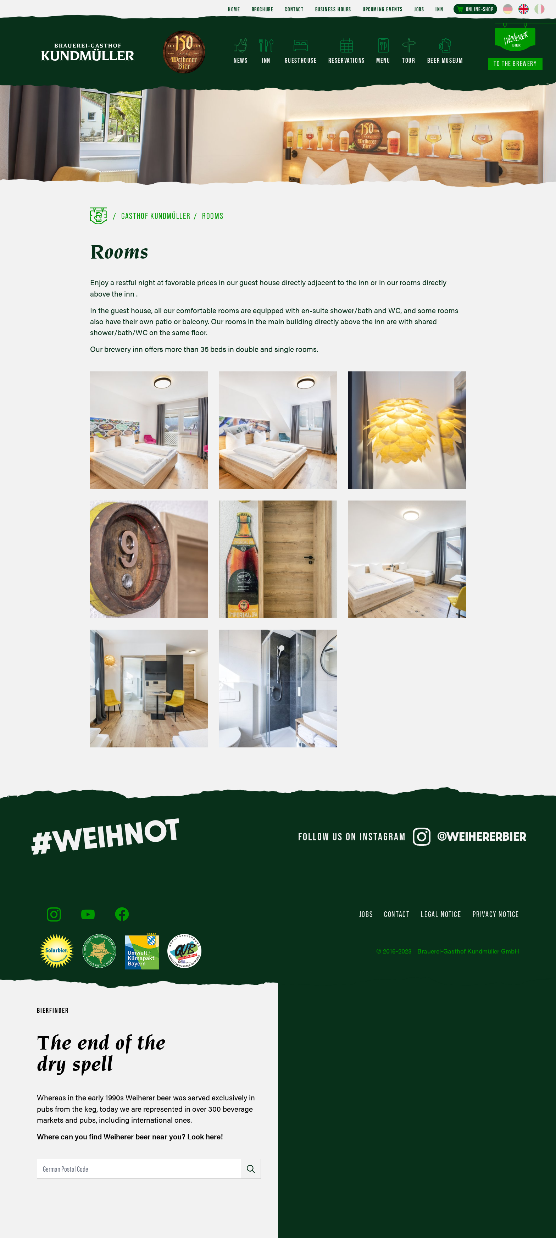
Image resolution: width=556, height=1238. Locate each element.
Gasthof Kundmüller (156, 216)
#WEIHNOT (105, 836)
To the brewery (515, 63)
